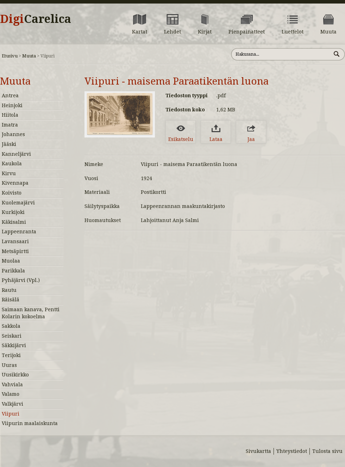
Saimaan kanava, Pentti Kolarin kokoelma (30, 313)
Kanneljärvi (16, 154)
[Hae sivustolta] (281, 54)
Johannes (13, 134)
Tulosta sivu (327, 451)
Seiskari (11, 336)
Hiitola (10, 115)
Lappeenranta (19, 231)
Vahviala (12, 384)
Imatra (10, 125)
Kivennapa (15, 183)
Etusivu (10, 56)
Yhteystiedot (291, 451)
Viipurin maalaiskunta (30, 423)
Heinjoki (12, 105)
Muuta (29, 56)
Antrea (10, 95)
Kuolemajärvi (18, 202)
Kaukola (12, 163)
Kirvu (9, 173)
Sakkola (11, 326)
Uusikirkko (15, 374)
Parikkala (13, 271)
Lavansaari (15, 241)
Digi (35, 19)
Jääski (9, 144)
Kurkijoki (13, 212)
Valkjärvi (12, 404)
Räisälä (10, 299)
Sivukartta (258, 451)
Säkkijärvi (14, 345)
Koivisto (11, 193)
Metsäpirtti (15, 251)
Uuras (9, 365)
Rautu (9, 290)
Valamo (10, 394)
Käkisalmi (14, 222)
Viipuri (10, 414)
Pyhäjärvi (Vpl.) (21, 280)
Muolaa (11, 261)
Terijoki (11, 355)
